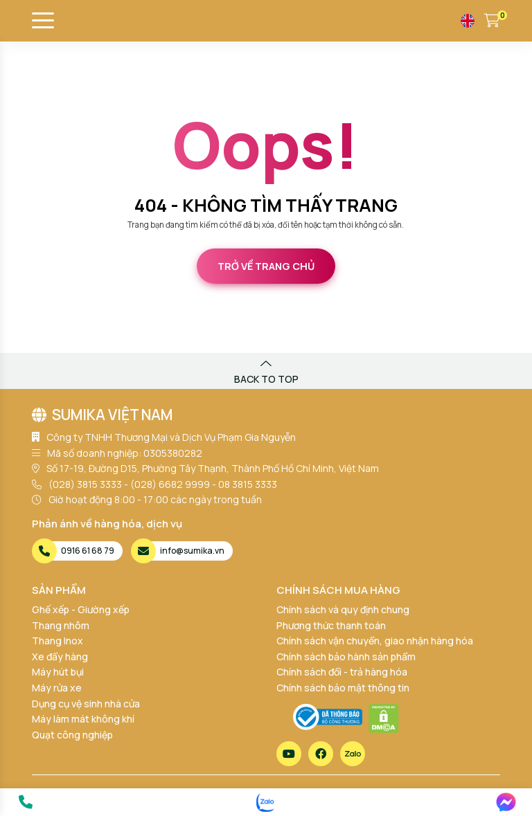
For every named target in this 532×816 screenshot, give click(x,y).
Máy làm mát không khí (83, 718)
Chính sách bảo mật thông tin (342, 687)
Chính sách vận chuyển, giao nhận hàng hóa (374, 640)
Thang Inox (57, 640)
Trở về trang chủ (266, 266)
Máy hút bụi (58, 671)
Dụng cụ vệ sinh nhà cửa (86, 703)
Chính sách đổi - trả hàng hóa (341, 671)
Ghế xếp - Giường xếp (81, 609)
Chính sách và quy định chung (342, 609)
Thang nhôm (60, 625)
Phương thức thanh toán (331, 625)
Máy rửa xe (57, 687)
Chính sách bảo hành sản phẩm (346, 656)
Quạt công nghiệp (72, 734)
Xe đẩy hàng (60, 656)
